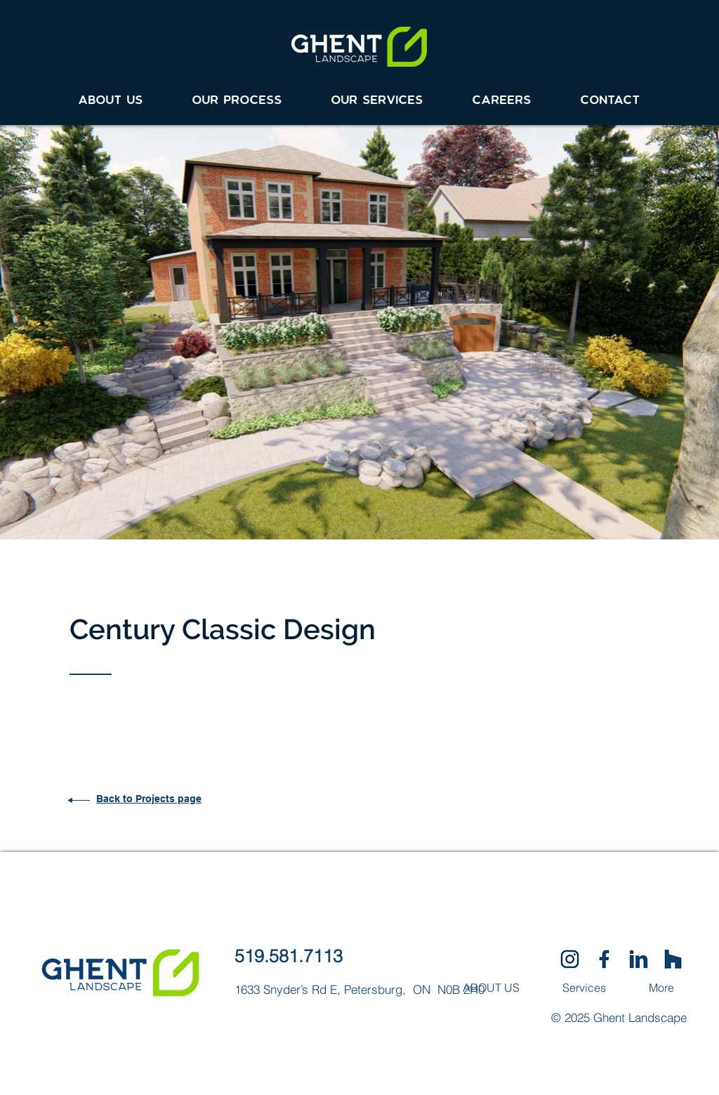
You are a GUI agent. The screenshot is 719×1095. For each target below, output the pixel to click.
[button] (377, 94)
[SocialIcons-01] (604, 959)
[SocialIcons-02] (569, 959)
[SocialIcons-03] (673, 959)
